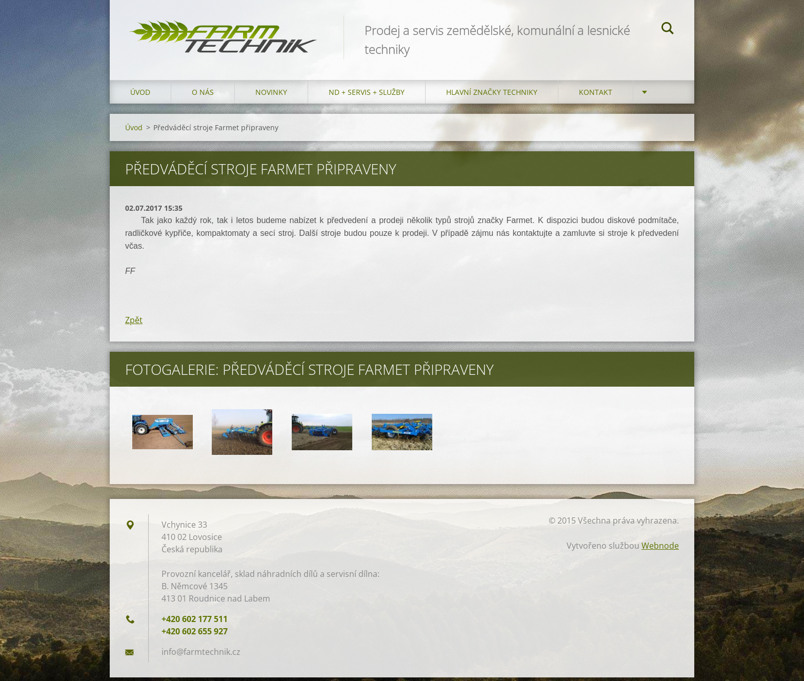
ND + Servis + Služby (367, 96)
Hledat (667, 30)
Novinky (271, 96)
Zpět (134, 323)
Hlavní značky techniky (491, 96)
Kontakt (595, 96)
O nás (203, 96)
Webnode (660, 549)
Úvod (140, 96)
